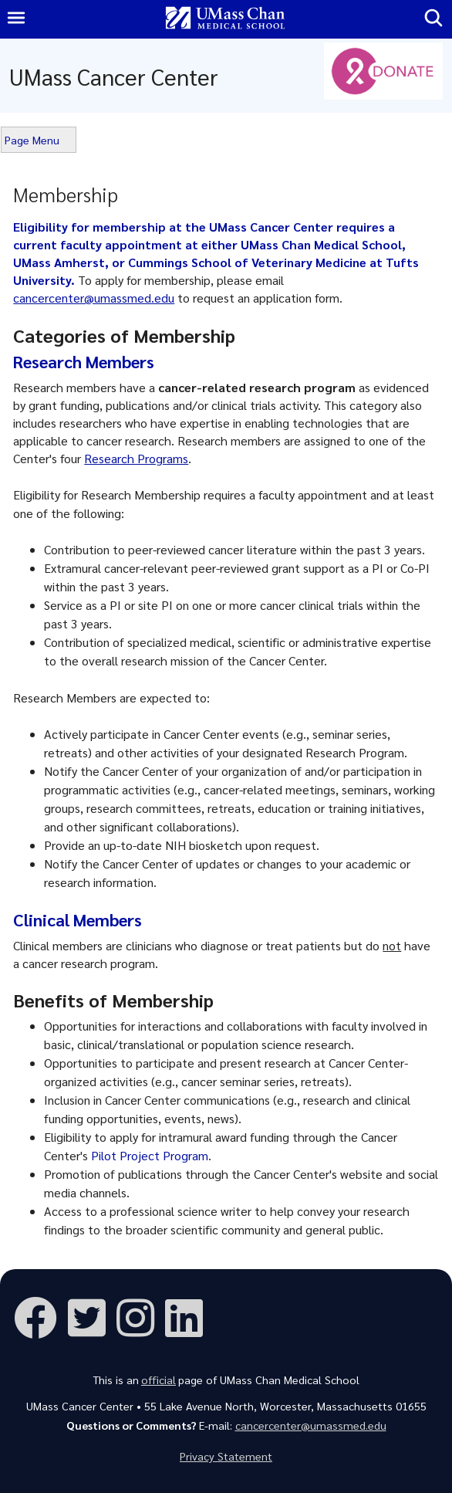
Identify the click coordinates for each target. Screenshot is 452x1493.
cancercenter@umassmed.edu (93, 297)
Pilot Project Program (149, 1155)
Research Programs (136, 458)
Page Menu (32, 140)
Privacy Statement (226, 1456)
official (158, 1379)
